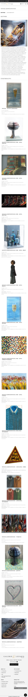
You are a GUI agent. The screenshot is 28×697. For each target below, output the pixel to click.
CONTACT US (13, 664)
